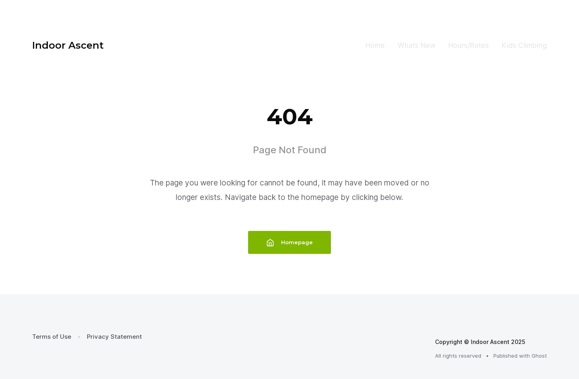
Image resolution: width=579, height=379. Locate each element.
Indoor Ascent (68, 45)
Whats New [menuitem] (416, 45)
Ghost (539, 355)
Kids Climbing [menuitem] (524, 45)
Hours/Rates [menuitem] (468, 45)
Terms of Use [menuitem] (51, 336)
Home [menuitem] (375, 45)
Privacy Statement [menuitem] (114, 336)
